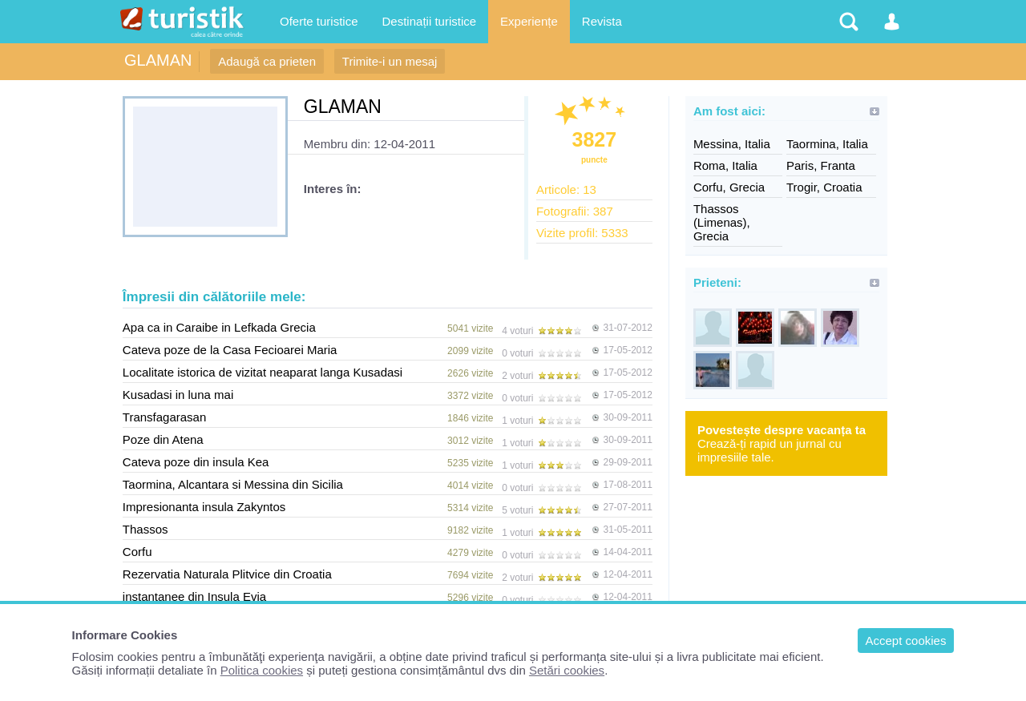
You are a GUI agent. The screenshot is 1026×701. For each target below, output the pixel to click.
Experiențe (529, 21)
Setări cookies (566, 670)
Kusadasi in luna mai (178, 394)
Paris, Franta (820, 165)
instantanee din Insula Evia (194, 596)
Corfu (137, 551)
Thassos (145, 529)
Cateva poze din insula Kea (196, 462)
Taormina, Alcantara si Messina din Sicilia (233, 484)
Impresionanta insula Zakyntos (204, 507)
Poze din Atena (163, 439)
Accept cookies (906, 640)
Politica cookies (261, 670)
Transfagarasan (165, 417)
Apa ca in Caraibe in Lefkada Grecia (219, 327)
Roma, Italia (725, 165)
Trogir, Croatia (824, 187)
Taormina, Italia (827, 144)
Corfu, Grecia (729, 187)
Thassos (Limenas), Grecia (721, 222)
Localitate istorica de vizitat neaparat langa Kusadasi (262, 372)
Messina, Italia (731, 144)
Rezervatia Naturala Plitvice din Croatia (227, 574)
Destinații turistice (429, 21)
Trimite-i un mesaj (390, 61)
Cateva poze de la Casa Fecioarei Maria (230, 350)
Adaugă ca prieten (267, 61)
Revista (602, 21)
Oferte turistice (319, 21)
